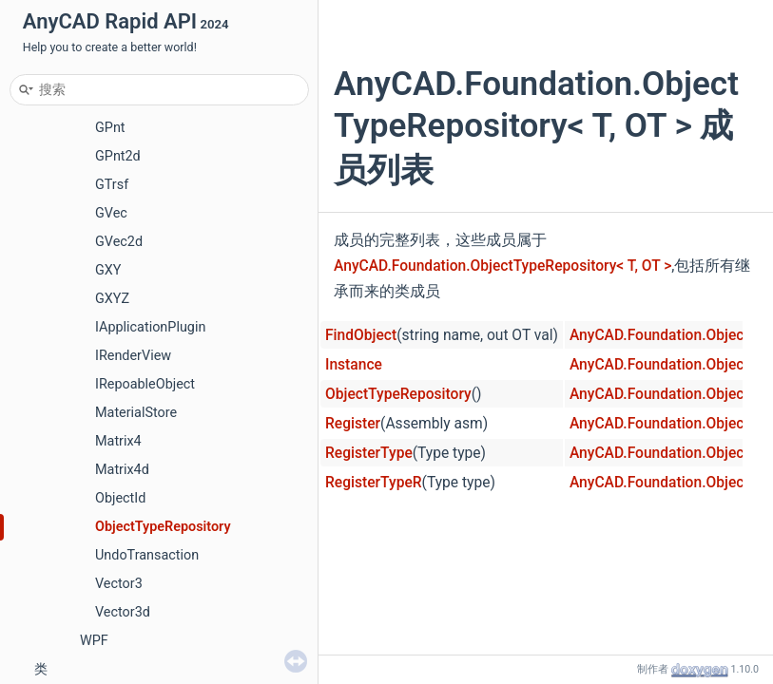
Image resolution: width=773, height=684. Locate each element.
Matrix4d (122, 470)
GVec (111, 213)
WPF (94, 641)
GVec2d (119, 242)
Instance (353, 364)
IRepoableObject (145, 384)
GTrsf (111, 185)
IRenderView (133, 356)
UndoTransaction (147, 555)
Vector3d (122, 612)
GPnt (110, 128)
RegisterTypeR (373, 482)
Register (352, 423)
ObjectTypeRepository (163, 527)
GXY (108, 270)
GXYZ (112, 299)
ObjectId (120, 498)
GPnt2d (118, 156)
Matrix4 (118, 441)
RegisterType (369, 453)
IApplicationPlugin (150, 327)
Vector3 (119, 584)
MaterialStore (136, 413)
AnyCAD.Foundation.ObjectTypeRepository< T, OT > (502, 266)
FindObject (360, 335)
